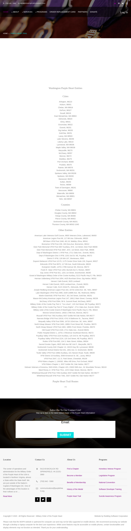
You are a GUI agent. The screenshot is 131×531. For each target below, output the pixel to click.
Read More (7, 496)
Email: (65, 421)
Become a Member (75, 475)
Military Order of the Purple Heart (49, 516)
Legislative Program (108, 475)
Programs (41, 11)
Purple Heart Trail (18, 33)
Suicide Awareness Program (111, 495)
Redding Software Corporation (116, 516)
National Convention (108, 482)
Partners (82, 11)
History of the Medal (75, 489)
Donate (93, 11)
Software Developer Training (111, 489)
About (16, 11)
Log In (124, 12)
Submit (65, 434)
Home (5, 11)
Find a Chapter (73, 468)
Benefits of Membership (76, 482)
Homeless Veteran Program (111, 468)
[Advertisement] (65, 57)
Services (27, 11)
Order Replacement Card (62, 11)
